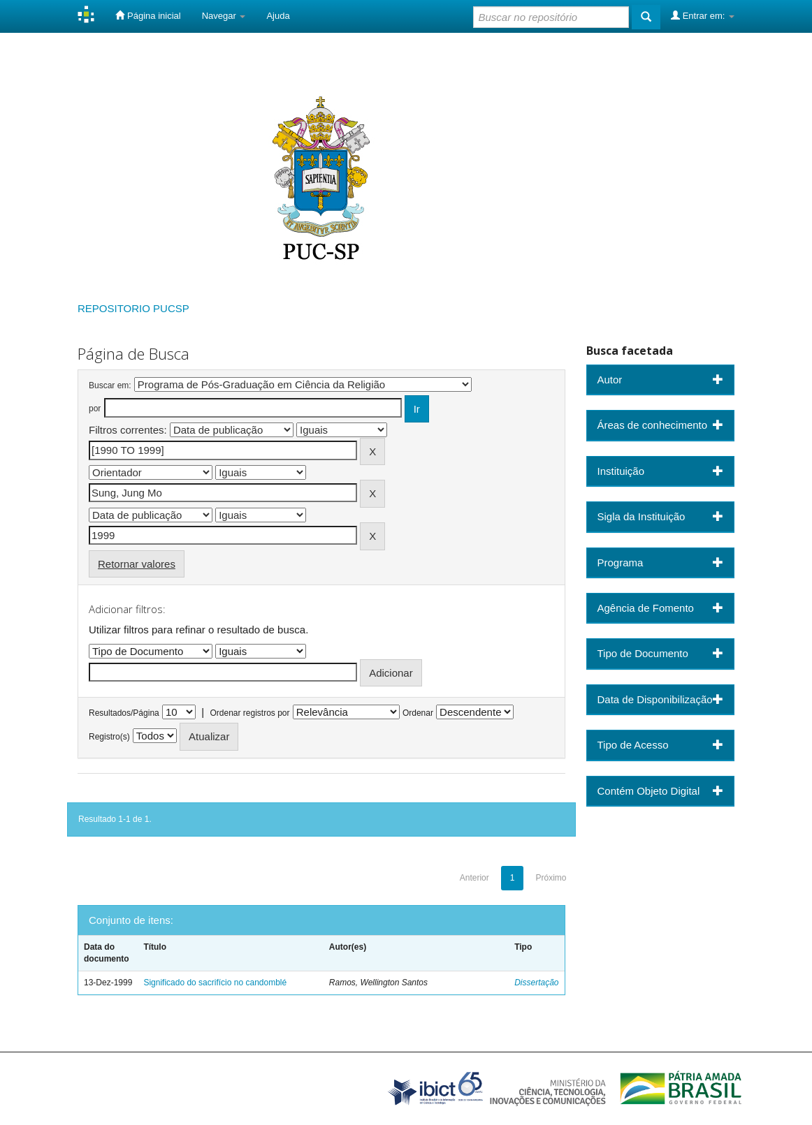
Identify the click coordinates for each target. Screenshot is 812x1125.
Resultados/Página (124, 713)
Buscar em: (110, 385)
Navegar (224, 15)
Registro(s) (109, 737)
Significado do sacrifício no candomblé (215, 982)
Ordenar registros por (249, 713)
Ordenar (418, 713)
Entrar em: (702, 15)
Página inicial (147, 15)
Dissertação (536, 982)
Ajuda (277, 15)
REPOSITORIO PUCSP (133, 308)
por (95, 408)
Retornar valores (136, 564)
